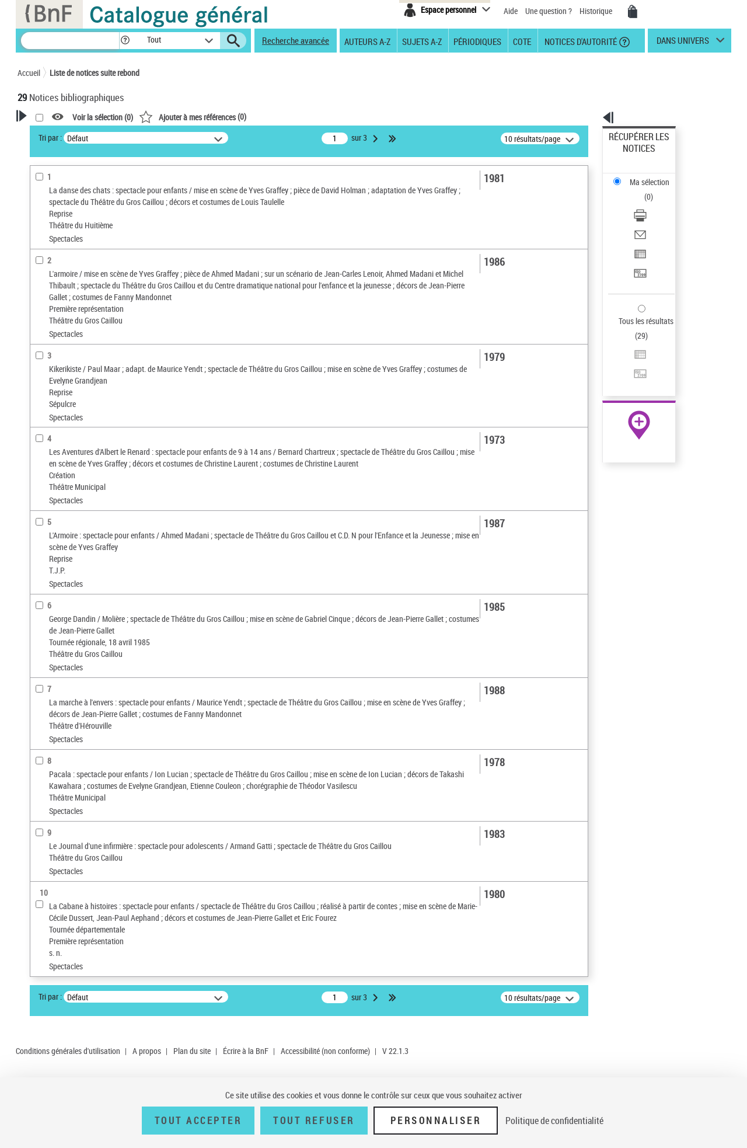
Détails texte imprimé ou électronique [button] (73, 384)
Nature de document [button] (66, 325)
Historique (597, 10)
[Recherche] (70, 40)
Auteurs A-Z (367, 41)
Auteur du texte (58, 288)
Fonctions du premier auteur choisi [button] (80, 230)
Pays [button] (38, 600)
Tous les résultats (638, 249)
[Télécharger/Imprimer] (655, 176)
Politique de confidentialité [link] (554, 1120)
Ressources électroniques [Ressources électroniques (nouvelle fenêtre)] (633, 369)
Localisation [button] (51, 426)
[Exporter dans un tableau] (655, 204)
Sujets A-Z (422, 41)
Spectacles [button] (49, 581)
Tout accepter (198, 1120)
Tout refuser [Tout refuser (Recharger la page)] (313, 1120)
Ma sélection (631, 155)
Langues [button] (44, 484)
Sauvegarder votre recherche (90, 180)
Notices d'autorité (580, 41)
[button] (125, 40)
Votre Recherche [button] (65, 135)
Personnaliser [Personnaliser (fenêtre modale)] (435, 1120)
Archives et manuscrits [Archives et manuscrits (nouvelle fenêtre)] (628, 357)
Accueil (29, 72)
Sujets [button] (41, 523)
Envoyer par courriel (643, 189)
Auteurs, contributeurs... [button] (73, 464)
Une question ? (548, 10)
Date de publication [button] (64, 504)
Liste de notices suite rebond (94, 72)
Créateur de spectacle (70, 253)
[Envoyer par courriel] (655, 190)
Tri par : (200, 137)
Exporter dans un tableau (651, 203)
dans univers (683, 43)
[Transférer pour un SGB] (655, 218)
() (342, 116)
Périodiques (477, 41)
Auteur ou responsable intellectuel (87, 271)
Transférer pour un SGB (648, 217)
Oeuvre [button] (41, 445)
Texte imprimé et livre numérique (84, 361)
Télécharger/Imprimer (645, 175)
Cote (522, 41)
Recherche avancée (295, 40)
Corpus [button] (42, 562)
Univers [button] (43, 543)
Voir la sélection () (252, 117)
